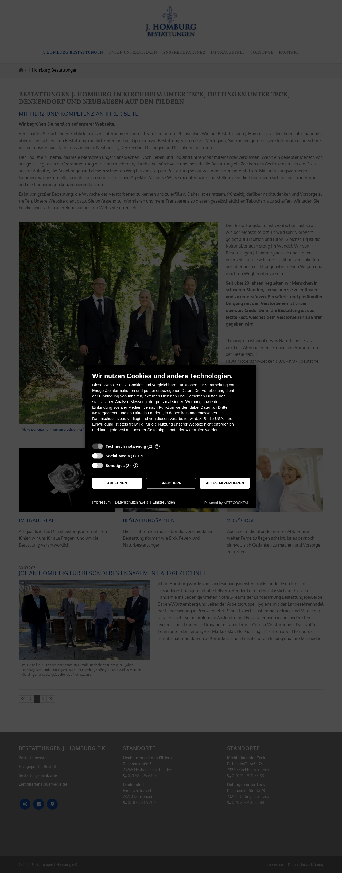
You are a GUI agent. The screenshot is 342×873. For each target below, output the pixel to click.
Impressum (101, 502)
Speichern (171, 483)
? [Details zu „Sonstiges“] (136, 465)
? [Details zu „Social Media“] (141, 456)
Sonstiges (115, 465)
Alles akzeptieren (225, 483)
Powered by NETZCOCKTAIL (227, 503)
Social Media (118, 456)
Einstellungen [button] (164, 502)
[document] (171, 406)
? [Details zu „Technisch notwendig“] (157, 446)
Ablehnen (117, 483)
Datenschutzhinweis (131, 502)
